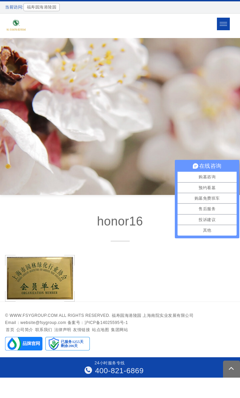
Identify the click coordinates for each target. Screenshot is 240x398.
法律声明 (62, 329)
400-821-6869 (114, 370)
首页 (10, 329)
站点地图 (100, 329)
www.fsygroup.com (34, 315)
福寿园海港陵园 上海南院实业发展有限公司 (152, 315)
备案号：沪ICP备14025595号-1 (98, 322)
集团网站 (119, 329)
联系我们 (43, 329)
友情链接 (81, 329)
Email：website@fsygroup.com (35, 322)
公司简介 (24, 329)
